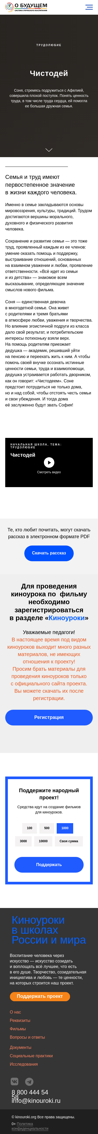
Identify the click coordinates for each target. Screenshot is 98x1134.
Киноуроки (67, 618)
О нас (15, 1012)
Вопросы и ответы (27, 1037)
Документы (20, 1047)
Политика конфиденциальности (30, 1126)
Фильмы (18, 1029)
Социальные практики (31, 1056)
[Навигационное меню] (89, 7)
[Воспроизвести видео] (49, 462)
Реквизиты (20, 1020)
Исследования (24, 1064)
